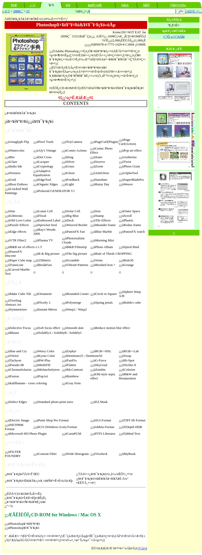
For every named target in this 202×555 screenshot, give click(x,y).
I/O (68, 5)
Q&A (124, 5)
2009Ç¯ (18, 11)
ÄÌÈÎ (146, 5)
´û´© (7, 11)
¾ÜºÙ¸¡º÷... (194, 11)
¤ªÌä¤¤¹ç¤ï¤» (178, 5)
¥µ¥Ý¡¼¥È (95, 5)
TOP (14, 5)
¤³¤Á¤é (142, 548)
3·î (27, 11)
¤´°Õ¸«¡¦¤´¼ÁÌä (173, 36)
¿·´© (32, 5)
